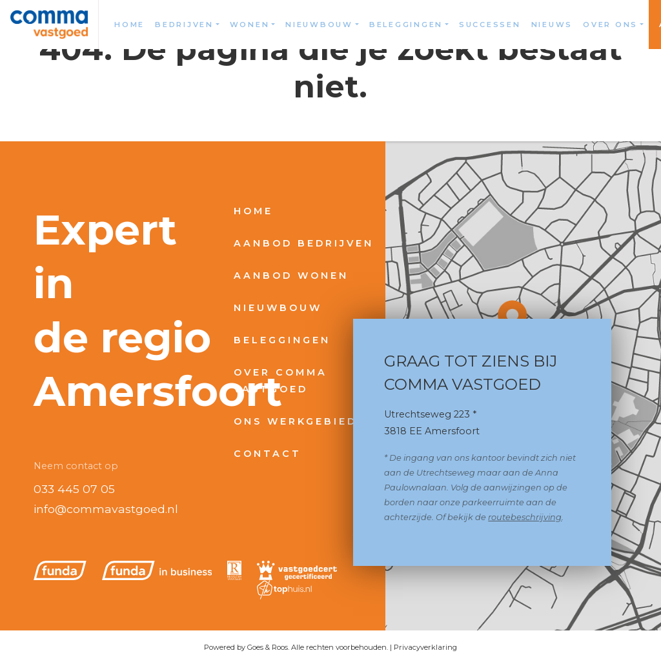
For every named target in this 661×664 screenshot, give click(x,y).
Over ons (610, 24)
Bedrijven (184, 24)
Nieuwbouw (319, 24)
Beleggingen (406, 24)
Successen (490, 24)
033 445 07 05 (74, 489)
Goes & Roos (267, 647)
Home (129, 24)
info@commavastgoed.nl (106, 509)
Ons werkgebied (295, 421)
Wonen (250, 24)
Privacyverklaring (425, 647)
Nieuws (552, 24)
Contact (267, 453)
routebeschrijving (525, 517)
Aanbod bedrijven (304, 243)
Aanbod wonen (291, 275)
